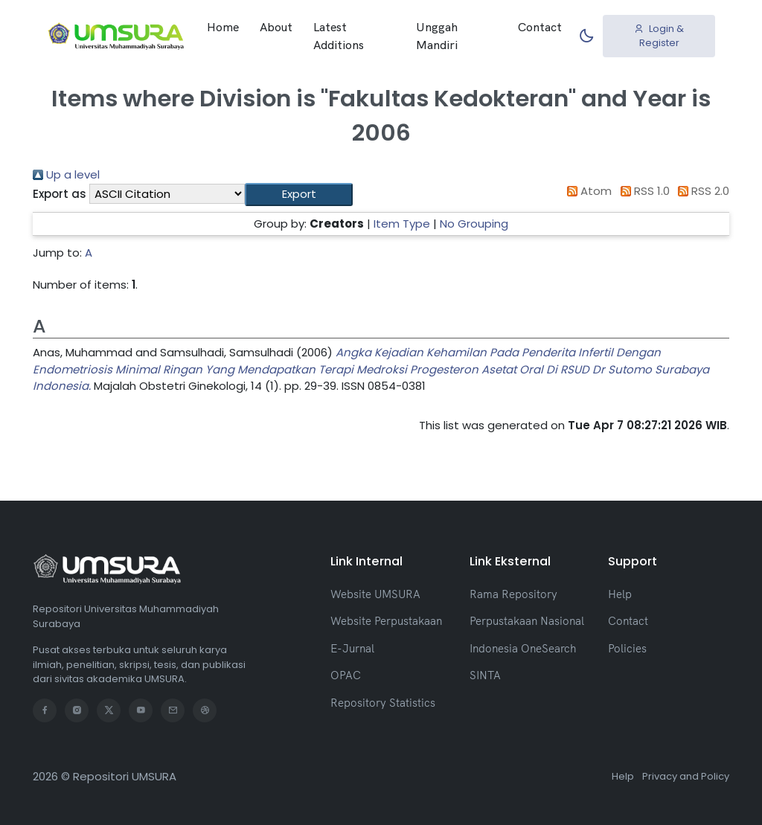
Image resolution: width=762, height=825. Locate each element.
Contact (540, 26)
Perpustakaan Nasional (527, 621)
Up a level (66, 174)
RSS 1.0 (642, 191)
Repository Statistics (382, 703)
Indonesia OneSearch (523, 648)
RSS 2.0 (701, 191)
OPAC (345, 675)
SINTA (485, 675)
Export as (59, 194)
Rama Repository (513, 594)
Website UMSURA (375, 594)
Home (223, 26)
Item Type (402, 223)
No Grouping (474, 223)
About (276, 26)
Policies (627, 648)
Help (620, 594)
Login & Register (659, 36)
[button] (299, 194)
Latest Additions (338, 35)
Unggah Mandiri (437, 35)
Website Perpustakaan (386, 621)
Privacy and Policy (685, 776)
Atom (587, 191)
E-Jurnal (352, 648)
